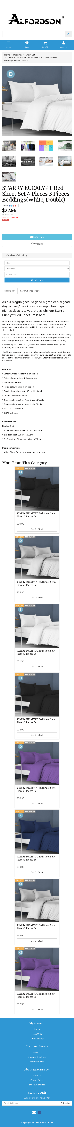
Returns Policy (37, 1061)
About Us (37, 1075)
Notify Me (37, 236)
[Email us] (34, 1112)
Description (10, 290)
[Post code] (37, 274)
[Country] (37, 268)
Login (37, 1029)
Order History (37, 1038)
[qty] (37, 263)
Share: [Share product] (10, 206)
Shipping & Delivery (37, 1057)
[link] (39, 1112)
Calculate (37, 280)
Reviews (30, 290)
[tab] (10, 291)
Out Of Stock (37, 529)
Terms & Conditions (37, 1084)
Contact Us (37, 1052)
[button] (37, 244)
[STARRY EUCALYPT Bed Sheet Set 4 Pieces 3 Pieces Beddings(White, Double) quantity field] (37, 230)
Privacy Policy (37, 1080)
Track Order (37, 1034)
